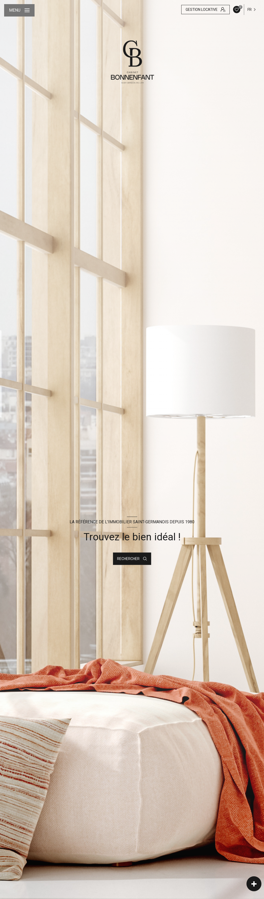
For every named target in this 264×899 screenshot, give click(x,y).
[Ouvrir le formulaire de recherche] (132, 558)
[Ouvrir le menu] (19, 10)
